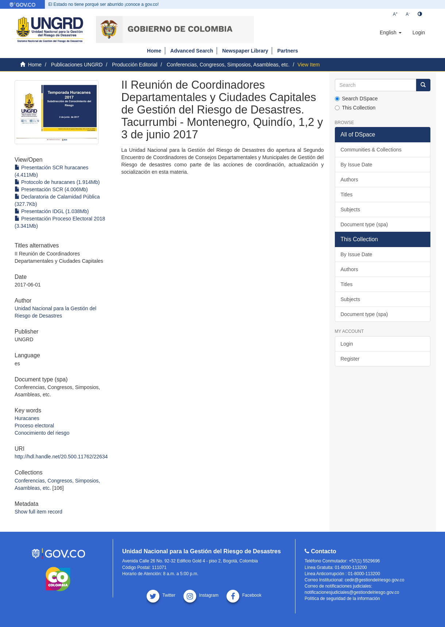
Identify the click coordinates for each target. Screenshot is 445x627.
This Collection (355, 108)
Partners (287, 51)
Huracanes (27, 418)
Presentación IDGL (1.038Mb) (52, 211)
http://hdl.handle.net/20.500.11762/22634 (61, 456)
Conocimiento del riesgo (42, 433)
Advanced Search (191, 51)
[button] (390, 32)
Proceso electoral (34, 425)
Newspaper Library (245, 51)
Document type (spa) (364, 224)
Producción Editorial (135, 65)
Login (347, 344)
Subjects (350, 209)
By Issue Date (356, 165)
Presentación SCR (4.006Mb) (51, 189)
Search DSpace (356, 98)
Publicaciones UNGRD (77, 65)
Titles (347, 194)
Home (154, 51)
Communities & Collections (371, 150)
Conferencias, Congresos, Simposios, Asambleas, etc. (228, 65)
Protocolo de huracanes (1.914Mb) (57, 182)
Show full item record (38, 512)
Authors (349, 179)
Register (350, 359)
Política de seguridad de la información (342, 598)
